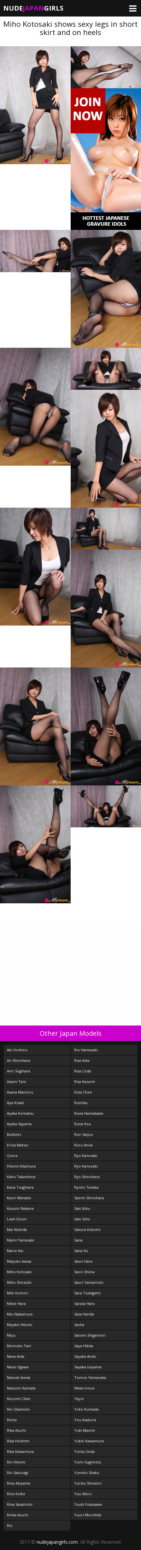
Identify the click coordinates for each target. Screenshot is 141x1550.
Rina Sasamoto (20, 1504)
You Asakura (85, 1419)
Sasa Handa (84, 1314)
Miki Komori (17, 1292)
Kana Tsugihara (20, 1187)
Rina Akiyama (18, 1483)
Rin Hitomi (16, 1462)
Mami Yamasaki (20, 1240)
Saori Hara (83, 1261)
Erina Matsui (17, 1144)
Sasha (79, 1324)
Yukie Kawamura (89, 1440)
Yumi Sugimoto (87, 1462)
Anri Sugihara (18, 1070)
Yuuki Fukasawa (88, 1504)
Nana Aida (15, 1356)
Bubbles (14, 1134)
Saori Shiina (84, 1271)
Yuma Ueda (84, 1451)
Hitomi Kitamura (21, 1166)
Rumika (80, 1102)
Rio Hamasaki (86, 1049)
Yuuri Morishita (87, 1514)
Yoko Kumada (86, 1409)
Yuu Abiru (83, 1493)
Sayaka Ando (85, 1356)
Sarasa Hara (84, 1303)
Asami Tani (16, 1081)
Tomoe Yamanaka (90, 1377)
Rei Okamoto (18, 1409)
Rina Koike (16, 1493)
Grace (12, 1155)
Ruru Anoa (83, 1144)
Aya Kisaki (15, 1102)
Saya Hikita (83, 1345)
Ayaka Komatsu (20, 1113)
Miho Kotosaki (19, 1271)
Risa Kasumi (84, 1081)
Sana (78, 1240)
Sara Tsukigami (87, 1292)
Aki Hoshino (17, 1049)
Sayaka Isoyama (88, 1366)
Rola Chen (83, 1092)
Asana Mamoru (20, 1092)
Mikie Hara (16, 1303)
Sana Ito (81, 1250)
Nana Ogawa (18, 1366)
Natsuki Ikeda (18, 1377)
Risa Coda (82, 1070)
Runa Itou (82, 1123)
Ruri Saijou (83, 1134)
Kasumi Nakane (20, 1208)
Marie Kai (15, 1250)
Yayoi (79, 1398)
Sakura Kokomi (87, 1229)
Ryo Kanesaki (85, 1155)
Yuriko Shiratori (88, 1483)
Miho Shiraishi (19, 1282)
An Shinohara (18, 1060)
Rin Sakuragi (17, 1472)
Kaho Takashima (21, 1176)
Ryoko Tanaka (86, 1187)
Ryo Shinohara (87, 1176)
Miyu (11, 1335)
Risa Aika (81, 1060)
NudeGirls (33, 8)
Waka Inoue (84, 1388)
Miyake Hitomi (19, 1324)
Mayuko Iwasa (19, 1261)
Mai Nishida (17, 1229)
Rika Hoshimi (18, 1440)
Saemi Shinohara (89, 1197)
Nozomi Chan (19, 1398)
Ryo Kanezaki (86, 1166)
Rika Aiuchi (16, 1430)
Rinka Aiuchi (17, 1514)
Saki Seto (82, 1218)
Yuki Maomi (84, 1430)
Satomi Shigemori (90, 1335)
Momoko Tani (19, 1345)
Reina (12, 1419)
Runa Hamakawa (88, 1113)
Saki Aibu (82, 1208)
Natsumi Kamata (21, 1388)
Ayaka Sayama (19, 1123)
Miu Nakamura (20, 1314)
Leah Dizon (17, 1218)
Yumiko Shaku (86, 1472)
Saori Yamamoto (89, 1282)
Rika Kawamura (20, 1451)
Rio (9, 1525)
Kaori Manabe (19, 1197)
